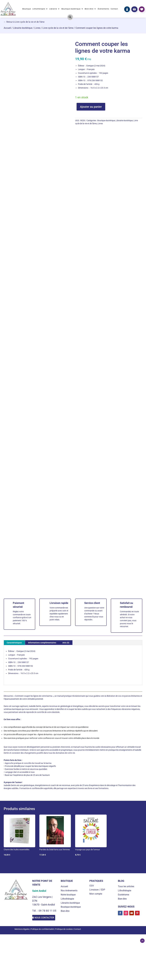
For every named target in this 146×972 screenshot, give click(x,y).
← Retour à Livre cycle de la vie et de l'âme (24, 22)
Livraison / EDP (97, 889)
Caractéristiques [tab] (14, 643)
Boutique (26, 9)
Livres (37, 28)
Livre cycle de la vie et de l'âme (57, 28)
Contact (114, 9)
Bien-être (89, 9)
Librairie (53, 9)
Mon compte (95, 893)
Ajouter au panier (91, 106)
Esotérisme (123, 894)
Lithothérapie (39, 9)
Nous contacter (43, 920)
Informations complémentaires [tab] (42, 643)
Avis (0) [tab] (65, 643)
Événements (103, 9)
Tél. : (35, 910)
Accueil (7, 28)
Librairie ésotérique (22, 28)
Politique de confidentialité (42, 934)
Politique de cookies (64, 934)
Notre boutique (68, 894)
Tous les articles (126, 886)
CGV (91, 885)
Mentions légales (22, 934)
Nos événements (69, 890)
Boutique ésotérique (71, 9)
